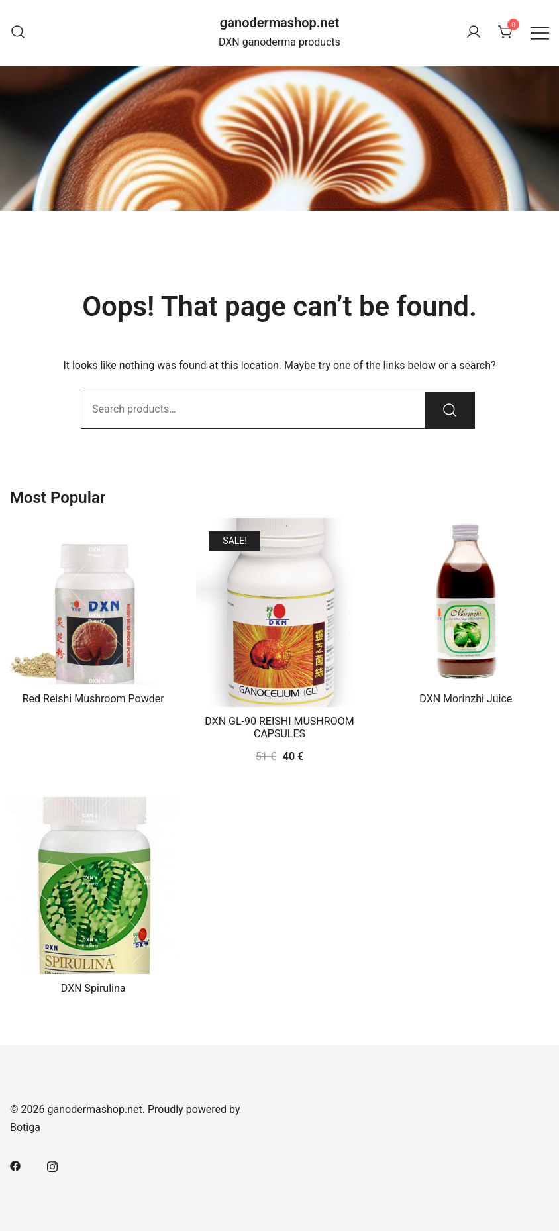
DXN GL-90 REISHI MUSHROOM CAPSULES (279, 727)
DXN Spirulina (93, 988)
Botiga (25, 1127)
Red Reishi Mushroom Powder (93, 698)
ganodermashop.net (279, 22)
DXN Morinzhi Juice (465, 698)
